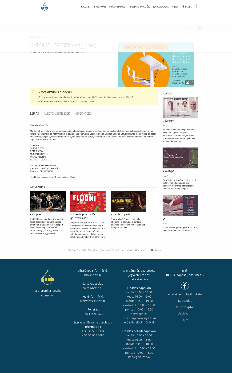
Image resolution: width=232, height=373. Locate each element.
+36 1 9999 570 (93, 314)
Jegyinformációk (139, 6)
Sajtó (184, 320)
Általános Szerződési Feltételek (82, 250)
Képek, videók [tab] (84, 113)
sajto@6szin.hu (93, 288)
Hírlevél (187, 6)
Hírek (175, 6)
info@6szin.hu (93, 275)
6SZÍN (165, 125)
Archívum (184, 313)
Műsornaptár (117, 6)
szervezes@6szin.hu (93, 301)
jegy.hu (56, 290)
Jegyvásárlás (161, 6)
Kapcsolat (185, 301)
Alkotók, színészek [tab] (57, 113)
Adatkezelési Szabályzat (112, 250)
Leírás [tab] (34, 113)
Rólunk (85, 6)
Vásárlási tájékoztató (136, 250)
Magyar (156, 250)
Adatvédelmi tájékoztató (185, 294)
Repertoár (99, 6)
